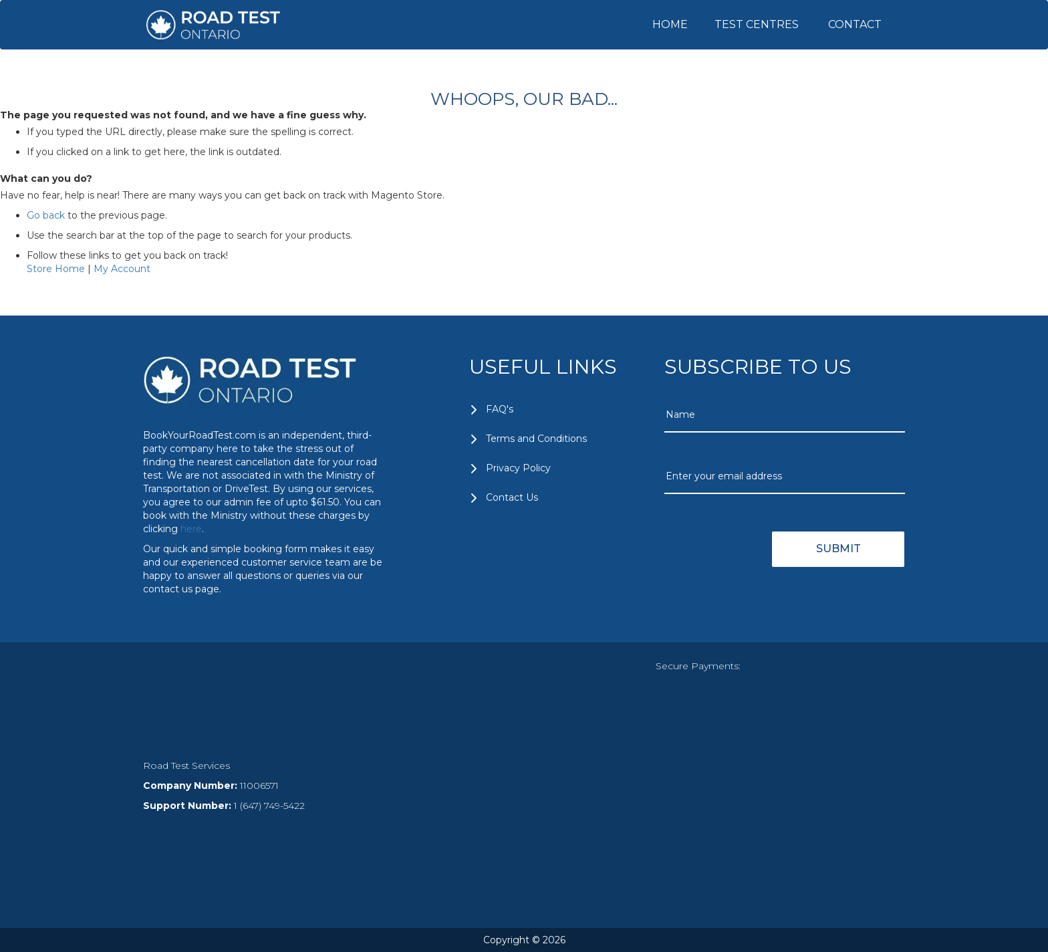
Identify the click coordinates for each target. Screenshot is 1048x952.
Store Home (56, 269)
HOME (670, 24)
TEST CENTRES (756, 24)
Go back (46, 215)
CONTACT (855, 24)
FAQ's (499, 409)
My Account (122, 269)
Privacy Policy (518, 468)
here (191, 529)
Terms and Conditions (536, 439)
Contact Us (512, 497)
